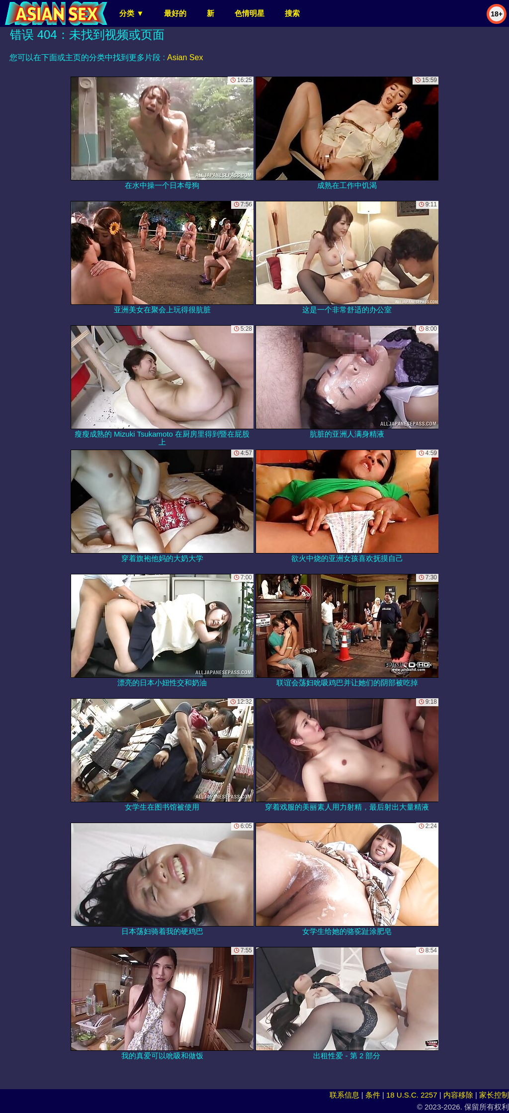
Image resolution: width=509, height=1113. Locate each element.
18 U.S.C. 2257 (411, 1095)
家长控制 (494, 1095)
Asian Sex (185, 57)
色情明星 (249, 13)
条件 (372, 1095)
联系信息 (344, 1095)
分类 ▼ (131, 13)
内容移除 (458, 1095)
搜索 (292, 13)
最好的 (175, 13)
